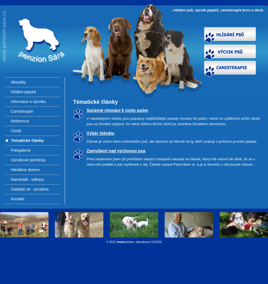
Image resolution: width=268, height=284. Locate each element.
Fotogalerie (21, 150)
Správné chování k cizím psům (117, 110)
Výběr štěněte (100, 133)
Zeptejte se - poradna (29, 189)
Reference (20, 121)
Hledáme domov (25, 170)
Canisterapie (22, 111)
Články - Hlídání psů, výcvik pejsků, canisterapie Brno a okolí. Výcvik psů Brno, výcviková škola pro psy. (39, 54)
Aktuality (18, 82)
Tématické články (27, 140)
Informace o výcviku (28, 101)
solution (126, 241)
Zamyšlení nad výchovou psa (116, 151)
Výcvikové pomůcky (28, 160)
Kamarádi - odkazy (27, 179)
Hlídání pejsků (23, 92)
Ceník (16, 131)
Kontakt (17, 199)
